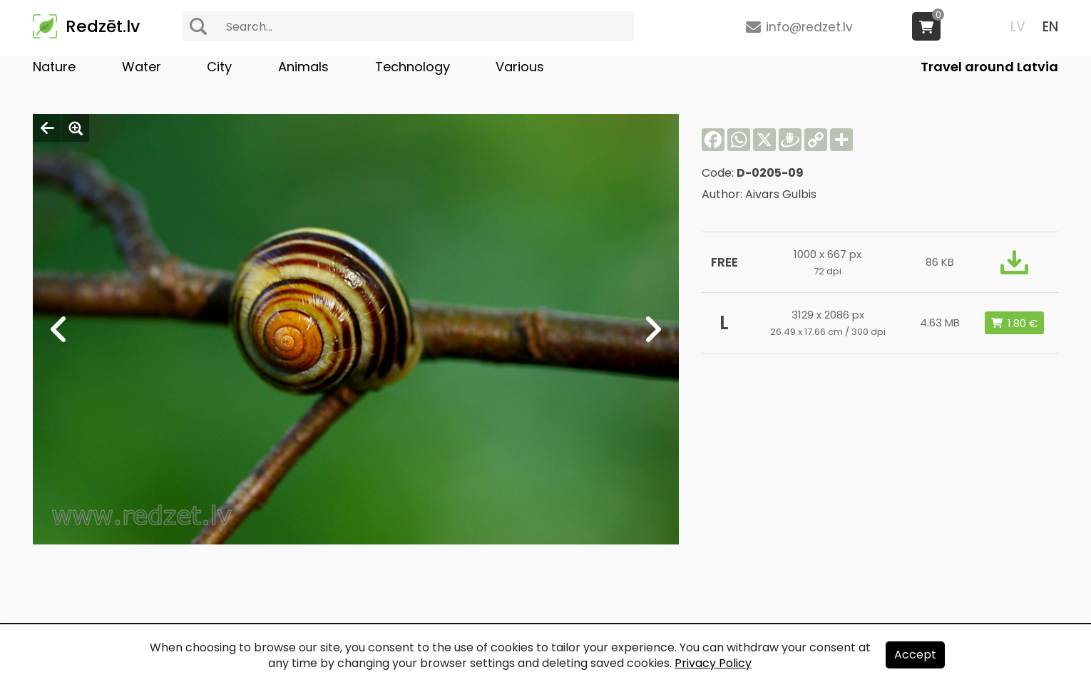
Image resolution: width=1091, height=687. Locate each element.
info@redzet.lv (809, 27)
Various (520, 67)
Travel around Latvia (989, 67)
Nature (54, 67)
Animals (303, 67)
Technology (412, 67)
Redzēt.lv (103, 26)
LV (1017, 26)
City (219, 67)
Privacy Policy (713, 663)
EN (1050, 26)
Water (141, 67)
